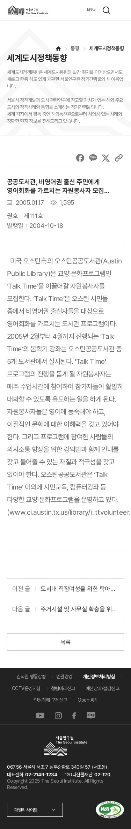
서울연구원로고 (28, 10)
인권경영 (64, 676)
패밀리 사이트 (25, 810)
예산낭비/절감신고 (102, 688)
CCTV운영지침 (26, 688)
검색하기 (106, 10)
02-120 (102, 774)
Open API (87, 700)
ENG (91, 9)
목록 (65, 642)
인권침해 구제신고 (50, 700)
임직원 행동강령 (31, 676)
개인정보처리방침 (99, 676)
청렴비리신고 (63, 688)
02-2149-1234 (41, 774)
